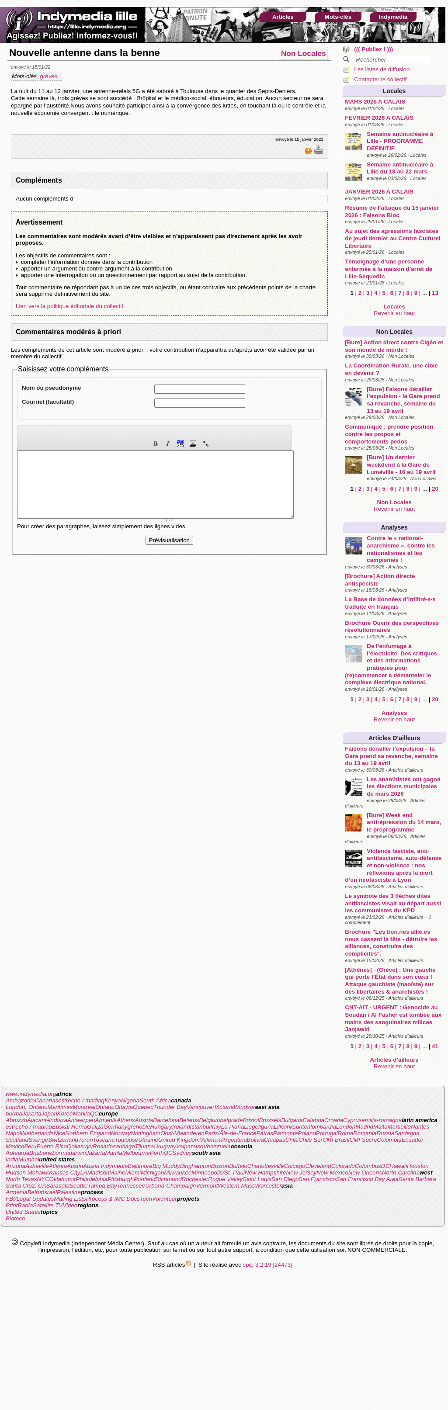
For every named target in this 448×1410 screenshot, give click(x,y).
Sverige (38, 1139)
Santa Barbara (417, 1179)
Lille (279, 1126)
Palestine (69, 1192)
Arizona (15, 1166)
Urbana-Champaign (170, 1185)
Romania (364, 1133)
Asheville (37, 1166)
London (345, 1126)
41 (435, 1046)
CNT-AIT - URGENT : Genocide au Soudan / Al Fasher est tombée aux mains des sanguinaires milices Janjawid (393, 1018)
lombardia (323, 1126)
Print (11, 1205)
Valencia (211, 1139)
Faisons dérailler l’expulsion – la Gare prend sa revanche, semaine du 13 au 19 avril (391, 755)
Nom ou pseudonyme (51, 388)
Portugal (327, 1133)
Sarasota (57, 1185)
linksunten (297, 1126)
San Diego (285, 1179)
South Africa (155, 1100)
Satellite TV (48, 1205)
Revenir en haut (394, 313)
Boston (220, 1166)
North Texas (21, 1179)
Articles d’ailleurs (394, 737)
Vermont (207, 1185)
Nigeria (130, 1100)
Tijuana (144, 1146)
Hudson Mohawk (27, 1172)
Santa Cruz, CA (26, 1185)
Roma (345, 1133)
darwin (77, 1153)
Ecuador (413, 1139)
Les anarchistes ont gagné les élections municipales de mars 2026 (403, 786)
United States (23, 1212)
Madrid (364, 1126)
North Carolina (401, 1172)
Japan (49, 1113)
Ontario (105, 1107)
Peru (30, 1146)
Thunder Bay (170, 1107)
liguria (266, 1126)
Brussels (270, 1120)
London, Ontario (27, 1107)
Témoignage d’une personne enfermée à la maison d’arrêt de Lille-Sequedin (388, 268)
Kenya (112, 1100)
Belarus (189, 1120)
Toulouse (126, 1139)
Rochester (195, 1179)
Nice (60, 1133)
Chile (292, 1139)
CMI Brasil (336, 1139)
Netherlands (38, 1133)
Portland (145, 1179)
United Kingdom (179, 1139)
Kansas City (64, 1172)
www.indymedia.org (31, 1094)
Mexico (15, 1146)
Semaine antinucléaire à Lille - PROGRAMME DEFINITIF (400, 141)
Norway (121, 1133)
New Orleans (365, 1172)
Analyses (394, 527)
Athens (126, 1120)
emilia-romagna (381, 1120)
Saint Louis (257, 1179)
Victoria (223, 1107)
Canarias (46, 1100)
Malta (380, 1126)
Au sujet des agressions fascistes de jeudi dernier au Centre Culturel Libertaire (392, 238)
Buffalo (238, 1166)
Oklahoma (62, 1179)
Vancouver (200, 1107)
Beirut (35, 1192)
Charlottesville (265, 1166)
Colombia (389, 1139)
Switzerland (63, 1139)
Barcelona (166, 1120)
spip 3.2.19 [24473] (267, 1264)
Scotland (17, 1139)
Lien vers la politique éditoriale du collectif (69, 306)
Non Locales (394, 331)
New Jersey (301, 1172)
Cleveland (318, 1166)
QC (94, 1113)
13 (435, 293)
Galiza (95, 1126)
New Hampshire (265, 1172)
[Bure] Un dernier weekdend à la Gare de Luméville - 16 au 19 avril (401, 464)
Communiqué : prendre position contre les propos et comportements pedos (389, 433)
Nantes (420, 1126)
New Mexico (332, 1172)
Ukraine (148, 1139)
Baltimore (140, 1166)
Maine (117, 1172)
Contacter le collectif (380, 79)
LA (83, 1172)
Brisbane (40, 1153)
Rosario (103, 1146)
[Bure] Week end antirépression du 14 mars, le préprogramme (404, 822)
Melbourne (136, 1153)
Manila (81, 1113)
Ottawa (124, 1107)
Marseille (399, 1126)
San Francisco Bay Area (367, 1179)
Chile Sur (311, 1139)
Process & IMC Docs (113, 1198)
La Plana (232, 1126)
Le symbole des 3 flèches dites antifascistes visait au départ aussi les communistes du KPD (393, 903)
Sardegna (407, 1133)
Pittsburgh (121, 1179)
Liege (251, 1126)
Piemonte (285, 1133)
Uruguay (165, 1146)
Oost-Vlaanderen (182, 1133)
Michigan (152, 1172)
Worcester (268, 1185)
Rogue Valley (225, 1179)
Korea (65, 1113)
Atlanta (58, 1166)
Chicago (294, 1166)
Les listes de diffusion (382, 69)
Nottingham (145, 1133)
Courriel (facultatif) (48, 401)
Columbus (368, 1166)
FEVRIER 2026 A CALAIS (379, 117)
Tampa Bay (102, 1185)
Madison (98, 1172)
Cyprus (352, 1120)
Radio (25, 1205)
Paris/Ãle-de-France (231, 1133)
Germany (116, 1126)
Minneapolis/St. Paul (218, 1172)
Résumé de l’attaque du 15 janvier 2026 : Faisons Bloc (392, 211)
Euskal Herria (69, 1126)
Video (70, 1205)
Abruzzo (16, 1120)
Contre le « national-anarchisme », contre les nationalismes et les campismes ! (401, 549)
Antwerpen (81, 1120)
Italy (215, 1126)
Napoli (14, 1133)
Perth (157, 1153)
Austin (75, 1166)
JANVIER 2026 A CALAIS (379, 191)
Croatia (333, 1120)
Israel (49, 1192)
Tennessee (131, 1185)
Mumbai (28, 1159)
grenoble (139, 1126)
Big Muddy (166, 1166)
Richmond (169, 1179)
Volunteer (164, 1198)
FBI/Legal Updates (30, 1198)
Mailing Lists (70, 1198)
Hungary (161, 1126)
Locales (394, 90)
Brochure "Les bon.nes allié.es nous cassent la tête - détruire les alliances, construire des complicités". (391, 942)
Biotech (15, 1218)
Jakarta (32, 1113)
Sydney (182, 1153)
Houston (418, 1166)
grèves (49, 76)
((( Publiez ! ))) (373, 49)
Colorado (343, 1166)
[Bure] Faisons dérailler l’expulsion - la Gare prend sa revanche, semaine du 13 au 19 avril (403, 400)
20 (435, 488)
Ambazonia (20, 1100)
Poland (307, 1133)
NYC (43, 1179)
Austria (144, 1120)
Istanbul (200, 1126)
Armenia (106, 1120)
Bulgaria (292, 1120)
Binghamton (195, 1166)
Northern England (88, 1133)
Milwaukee (177, 1172)
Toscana (104, 1139)
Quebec (143, 1107)
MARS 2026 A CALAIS (375, 101)
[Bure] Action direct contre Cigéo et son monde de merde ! (394, 346)
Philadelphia (92, 1179)
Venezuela (217, 1146)
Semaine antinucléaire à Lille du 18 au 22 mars (400, 168)
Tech (146, 1198)
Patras (264, 1133)
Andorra (56, 1120)
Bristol (251, 1120)
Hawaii (398, 1166)
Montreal (84, 1107)
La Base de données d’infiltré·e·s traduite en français (390, 603)
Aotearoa (17, 1153)
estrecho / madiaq (81, 1100)
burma (14, 1113)
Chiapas (274, 1139)
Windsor (244, 1107)
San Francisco (317, 1179)
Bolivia (255, 1139)
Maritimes (60, 1107)
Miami (133, 1172)
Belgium (209, 1120)
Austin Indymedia (105, 1166)
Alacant (36, 1120)
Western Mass (236, 1185)
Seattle (78, 1185)
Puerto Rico (51, 1146)
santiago (124, 1146)
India (12, 1159)
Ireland (181, 1126)
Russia (385, 1133)
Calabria (313, 1120)
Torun (85, 1139)
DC (385, 1166)
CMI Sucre (363, 1139)
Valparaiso (189, 1146)
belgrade (231, 1120)
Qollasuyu (80, 1146)
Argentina (234, 1139)
